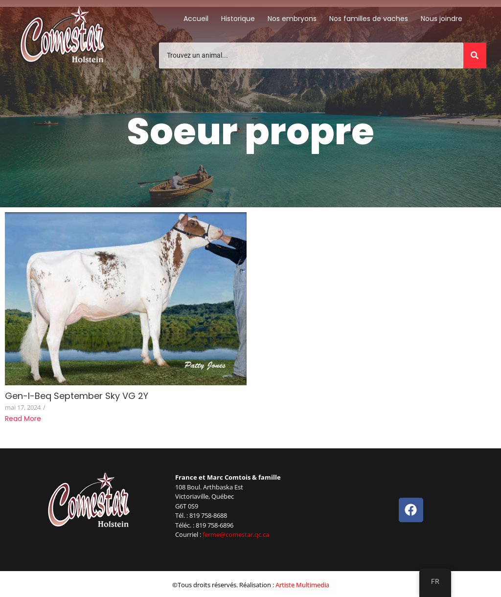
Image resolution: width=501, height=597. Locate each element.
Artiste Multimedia (302, 584)
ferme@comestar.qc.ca (236, 534)
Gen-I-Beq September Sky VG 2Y (76, 395)
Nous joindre (441, 18)
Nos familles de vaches (368, 18)
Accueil (195, 18)
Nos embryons (292, 18)
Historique (238, 18)
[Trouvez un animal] (311, 55)
